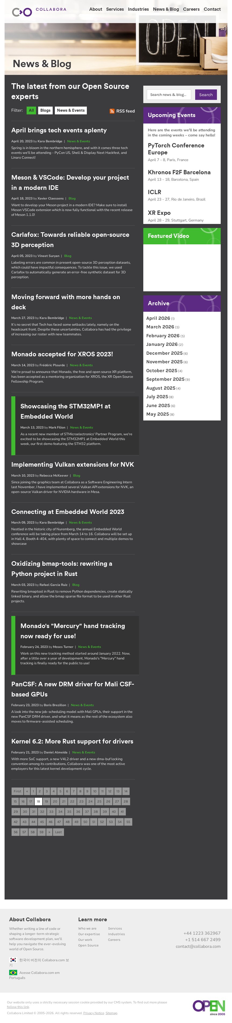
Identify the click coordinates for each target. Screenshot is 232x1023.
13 (118, 791)
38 (96, 812)
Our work (85, 940)
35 (69, 812)
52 (102, 822)
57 (24, 832)
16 (23, 801)
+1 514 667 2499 (203, 940)
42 (16, 822)
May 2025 (157, 414)
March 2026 (160, 327)
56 (15, 832)
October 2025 (161, 370)
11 (102, 791)
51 (93, 822)
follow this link (18, 1007)
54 (120, 822)
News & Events (71, 110)
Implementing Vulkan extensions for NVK (72, 465)
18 (38, 801)
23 (81, 801)
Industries (138, 9)
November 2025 (164, 362)
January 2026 (162, 344)
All (31, 110)
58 (33, 832)
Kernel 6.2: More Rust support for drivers (72, 741)
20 (55, 801)
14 (125, 791)
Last (58, 832)
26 (108, 801)
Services (115, 9)
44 (33, 822)
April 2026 (158, 318)
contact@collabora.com (198, 946)
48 (68, 822)
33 (51, 812)
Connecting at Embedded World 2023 (67, 512)
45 (42, 822)
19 (46, 801)
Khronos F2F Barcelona (179, 172)
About (95, 9)
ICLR (154, 192)
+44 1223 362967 (202, 933)
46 (50, 822)
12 (110, 791)
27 (117, 801)
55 (128, 822)
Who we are (87, 928)
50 (85, 822)
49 (76, 822)
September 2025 (165, 379)
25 (99, 801)
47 (59, 822)
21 (63, 801)
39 (105, 812)
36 (78, 812)
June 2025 (158, 405)
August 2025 (160, 388)
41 (122, 812)
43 (25, 822)
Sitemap (111, 1013)
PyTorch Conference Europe (176, 149)
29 (16, 812)
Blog (72, 198)
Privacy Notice (93, 1013)
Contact (212, 9)
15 (15, 801)
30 (25, 812)
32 (42, 812)
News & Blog (166, 9)
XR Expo (159, 213)
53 (111, 822)
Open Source (88, 945)
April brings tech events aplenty (59, 130)
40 (114, 812)
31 (33, 812)
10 (95, 791)
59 (42, 832)
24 (90, 801)
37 (87, 812)
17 (30, 801)
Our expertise (89, 934)
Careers (191, 9)
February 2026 (163, 336)
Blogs (45, 110)
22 (72, 801)
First (17, 791)
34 (60, 812)
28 (126, 801)
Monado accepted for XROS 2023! (62, 354)
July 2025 (157, 397)
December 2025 (164, 353)
